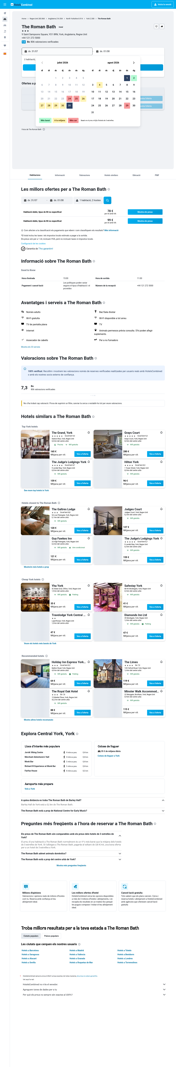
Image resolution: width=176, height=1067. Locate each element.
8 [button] (55, 85)
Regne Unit (34, 19)
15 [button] (56, 91)
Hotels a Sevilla (29, 962)
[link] (36, 490)
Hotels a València (77, 954)
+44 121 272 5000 (31, 37)
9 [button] (62, 85)
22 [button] (56, 98)
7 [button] (49, 85)
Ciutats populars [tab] (31, 936)
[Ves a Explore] (5, 37)
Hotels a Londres (125, 958)
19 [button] (83, 91)
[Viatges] (5, 45)
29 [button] (56, 105)
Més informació (111, 230)
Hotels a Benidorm (125, 954)
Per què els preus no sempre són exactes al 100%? (94, 994)
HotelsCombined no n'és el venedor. (94, 984)
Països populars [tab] (51, 936)
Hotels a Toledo (124, 950)
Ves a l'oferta (82, 454)
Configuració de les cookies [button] (33, 243)
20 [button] (42, 98)
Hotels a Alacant (29, 958)
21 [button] (49, 98)
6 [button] (42, 85)
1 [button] (55, 78)
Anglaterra (52, 19)
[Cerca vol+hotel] (5, 31)
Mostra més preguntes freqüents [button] (71, 865)
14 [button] (49, 91)
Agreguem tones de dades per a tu (94, 989)
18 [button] (76, 91)
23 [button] (62, 98)
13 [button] (42, 91)
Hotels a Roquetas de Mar (81, 962)
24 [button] (69, 98)
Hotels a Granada (77, 958)
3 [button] (69, 78)
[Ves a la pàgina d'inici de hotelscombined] (21, 4)
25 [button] (76, 98)
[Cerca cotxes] (5, 25)
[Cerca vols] (5, 13)
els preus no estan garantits (87, 976)
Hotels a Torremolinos (127, 962)
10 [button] (69, 85)
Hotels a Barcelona (30, 950)
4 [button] (76, 78)
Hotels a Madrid (77, 950)
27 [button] (42, 105)
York (88, 19)
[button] (5, 4)
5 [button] (83, 78)
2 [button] (62, 78)
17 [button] (69, 91)
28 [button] (49, 105)
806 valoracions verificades (45, 41)
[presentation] (43, 129)
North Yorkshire (72, 19)
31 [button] (69, 105)
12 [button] (83, 85)
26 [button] (83, 98)
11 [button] (76, 85)
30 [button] (62, 105)
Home (24, 19)
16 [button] (62, 91)
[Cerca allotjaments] (5, 19)
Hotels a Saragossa (30, 954)
